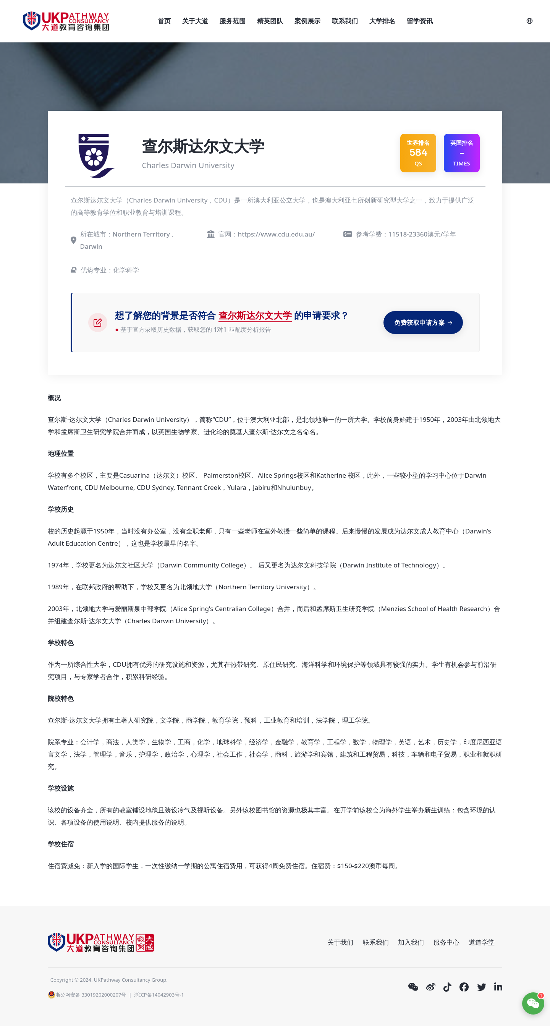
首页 (164, 20)
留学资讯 (420, 20)
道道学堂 (482, 942)
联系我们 (345, 20)
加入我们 (411, 942)
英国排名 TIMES (461, 153)
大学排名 (382, 20)
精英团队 (270, 20)
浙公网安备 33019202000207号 (87, 994)
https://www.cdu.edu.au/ (276, 234)
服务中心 (446, 942)
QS (418, 153)
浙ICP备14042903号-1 (159, 994)
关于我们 (340, 942)
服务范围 (233, 20)
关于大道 (195, 20)
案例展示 (307, 20)
